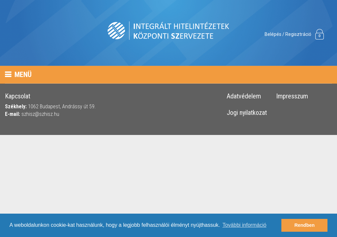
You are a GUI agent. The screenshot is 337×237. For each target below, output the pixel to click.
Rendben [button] (304, 225)
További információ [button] (244, 225)
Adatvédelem (244, 96)
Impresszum (292, 96)
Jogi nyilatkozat (247, 113)
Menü (18, 74)
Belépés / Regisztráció (288, 34)
